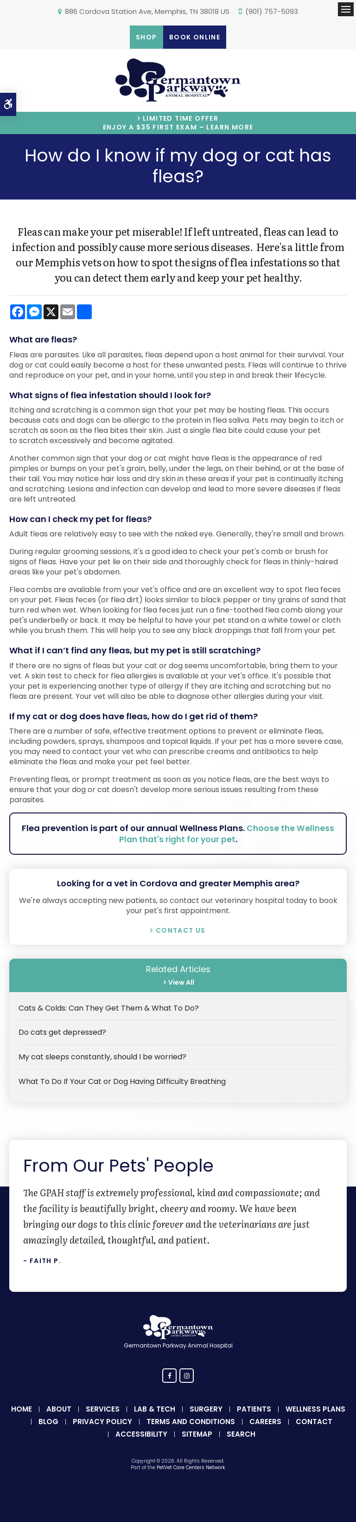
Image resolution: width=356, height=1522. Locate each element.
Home (21, 1409)
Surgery (206, 1409)
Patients (254, 1409)
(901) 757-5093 (271, 11)
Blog (48, 1421)
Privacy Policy (102, 1421)
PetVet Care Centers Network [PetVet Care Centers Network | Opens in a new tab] (191, 1467)
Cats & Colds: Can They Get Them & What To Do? (109, 1008)
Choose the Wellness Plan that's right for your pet (226, 833)
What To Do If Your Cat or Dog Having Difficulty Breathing (122, 1081)
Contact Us (181, 930)
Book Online (194, 37)
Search (241, 1434)
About (58, 1409)
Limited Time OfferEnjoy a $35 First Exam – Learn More (178, 123)
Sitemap (197, 1434)
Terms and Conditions (190, 1421)
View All (180, 982)
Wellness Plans (315, 1409)
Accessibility (141, 1434)
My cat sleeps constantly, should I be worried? (102, 1056)
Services (103, 1409)
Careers (265, 1421)
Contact (314, 1421)
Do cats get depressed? (62, 1032)
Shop (146, 37)
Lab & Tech (154, 1409)
